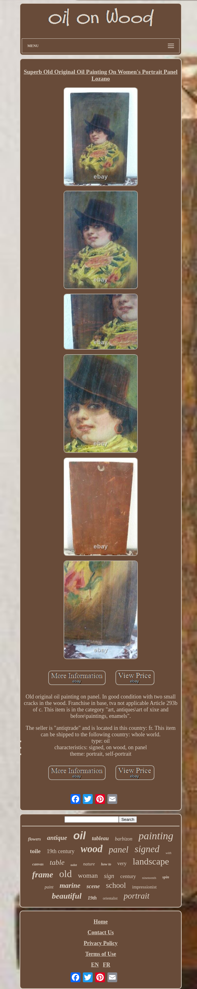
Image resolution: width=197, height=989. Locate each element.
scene (93, 886)
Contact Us (100, 932)
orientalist (110, 898)
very (121, 863)
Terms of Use (100, 954)
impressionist (144, 886)
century (128, 876)
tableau (100, 838)
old (65, 873)
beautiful (67, 896)
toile (35, 851)
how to (106, 864)
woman (88, 875)
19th (92, 897)
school (116, 885)
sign (109, 875)
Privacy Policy (101, 943)
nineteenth (149, 878)
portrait (136, 895)
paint (48, 887)
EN (95, 965)
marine (70, 885)
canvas (38, 864)
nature (89, 863)
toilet (74, 865)
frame (42, 874)
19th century (60, 851)
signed (147, 849)
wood (92, 848)
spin (165, 877)
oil (79, 835)
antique (57, 837)
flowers (34, 839)
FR (106, 965)
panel (118, 849)
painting (155, 835)
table (57, 862)
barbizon (123, 838)
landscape (151, 861)
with (169, 853)
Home (101, 922)
